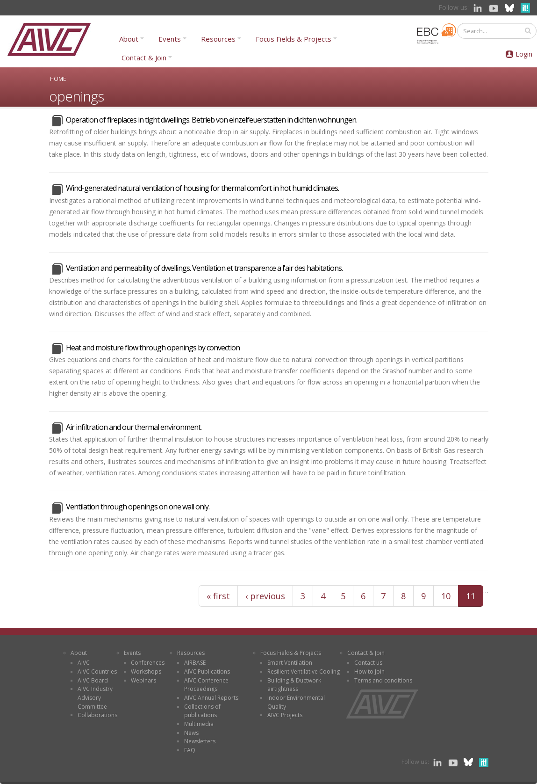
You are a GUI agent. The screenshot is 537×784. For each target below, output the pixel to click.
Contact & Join (144, 57)
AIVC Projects (284, 715)
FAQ (189, 750)
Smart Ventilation (289, 663)
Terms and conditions (383, 680)
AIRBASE (195, 663)
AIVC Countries (97, 671)
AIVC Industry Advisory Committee (95, 697)
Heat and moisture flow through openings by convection (153, 347)
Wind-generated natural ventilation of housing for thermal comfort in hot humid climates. (202, 188)
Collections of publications (202, 711)
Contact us (368, 663)
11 (470, 596)
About (128, 39)
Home (58, 78)
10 (446, 596)
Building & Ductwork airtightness (294, 684)
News (191, 733)
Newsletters (199, 741)
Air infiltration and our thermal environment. (133, 427)
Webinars (143, 680)
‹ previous (265, 596)
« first (218, 596)
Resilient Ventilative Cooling (303, 671)
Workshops (146, 671)
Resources (218, 39)
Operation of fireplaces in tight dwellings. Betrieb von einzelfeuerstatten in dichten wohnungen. (211, 120)
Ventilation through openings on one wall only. (137, 506)
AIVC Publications (207, 671)
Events (169, 39)
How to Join (369, 671)
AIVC (84, 663)
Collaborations (97, 715)
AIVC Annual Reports (211, 698)
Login (524, 54)
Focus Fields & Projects (293, 39)
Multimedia (199, 724)
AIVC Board (93, 680)
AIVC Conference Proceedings (206, 684)
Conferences (148, 663)
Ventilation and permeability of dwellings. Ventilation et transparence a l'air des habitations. (204, 268)
